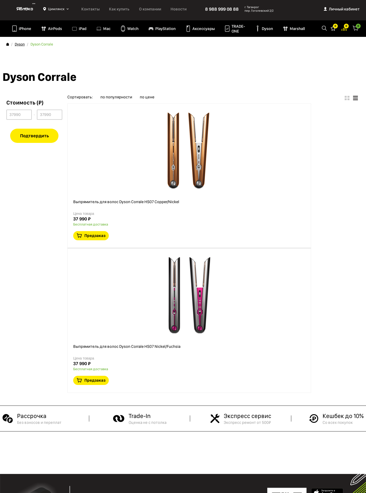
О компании (150, 9)
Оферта (12, 435)
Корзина (356, 28)
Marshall (297, 28)
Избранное (333, 28)
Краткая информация (318, 145)
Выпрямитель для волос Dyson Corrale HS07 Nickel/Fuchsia (191, 173)
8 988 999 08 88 (222, 9)
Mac (107, 28)
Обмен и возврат (20, 455)
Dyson (267, 28)
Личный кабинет (344, 9)
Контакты (90, 9)
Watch (133, 28)
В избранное (306, 145)
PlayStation (165, 28)
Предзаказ (323, 129)
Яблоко (24, 9)
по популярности (116, 97)
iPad (82, 28)
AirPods (55, 28)
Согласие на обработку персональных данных (38, 445)
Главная (7, 44)
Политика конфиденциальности (33, 428)
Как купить (119, 9)
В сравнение (330, 145)
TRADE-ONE (238, 29)
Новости (179, 9)
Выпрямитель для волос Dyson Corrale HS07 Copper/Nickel (191, 114)
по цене (147, 97)
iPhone (25, 28)
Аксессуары (203, 28)
